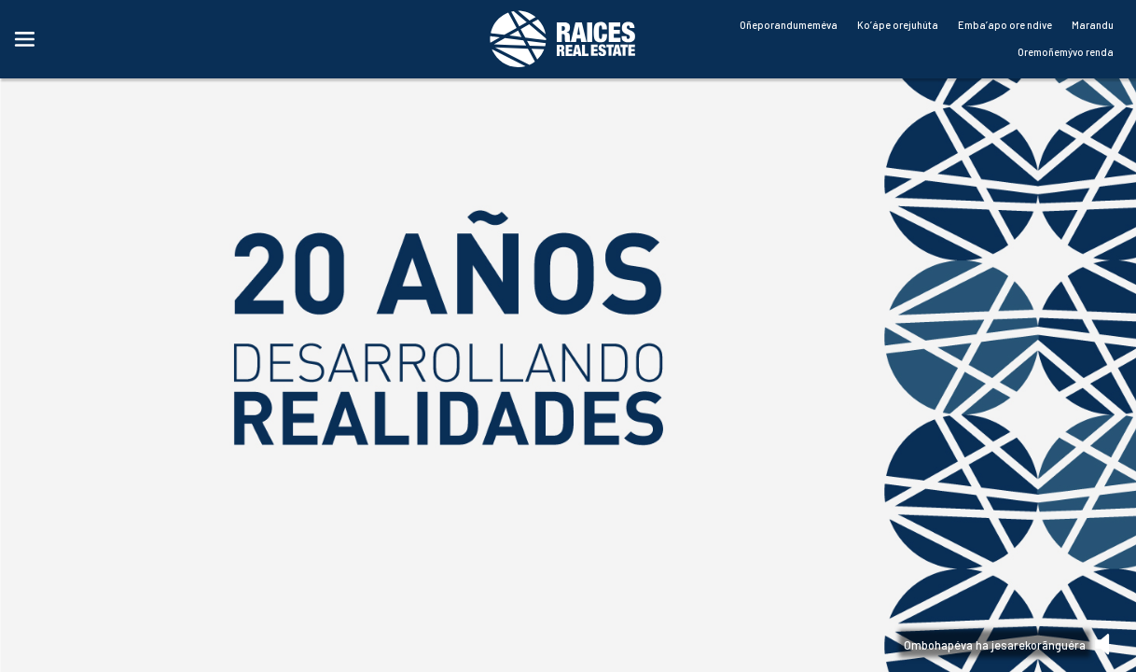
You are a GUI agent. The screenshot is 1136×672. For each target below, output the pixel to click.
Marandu (1093, 25)
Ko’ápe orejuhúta (897, 25)
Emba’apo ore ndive (1005, 25)
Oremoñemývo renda (1066, 52)
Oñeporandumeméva (789, 25)
